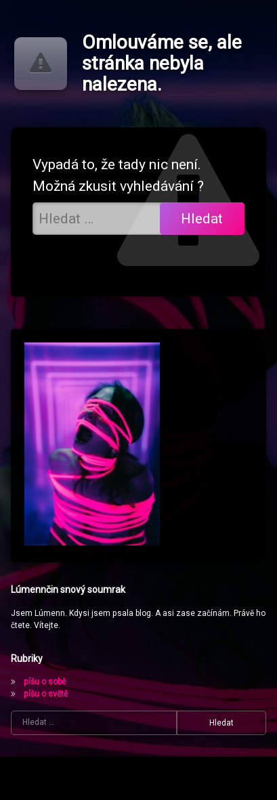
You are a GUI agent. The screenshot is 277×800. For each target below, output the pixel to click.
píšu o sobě (45, 681)
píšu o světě (46, 693)
